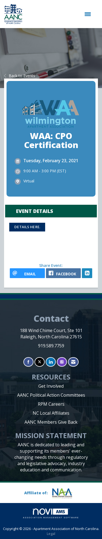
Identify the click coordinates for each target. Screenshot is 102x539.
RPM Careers (51, 404)
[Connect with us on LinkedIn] (51, 362)
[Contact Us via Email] (73, 362)
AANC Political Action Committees (51, 395)
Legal (51, 533)
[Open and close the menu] (59, 14)
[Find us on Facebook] (28, 362)
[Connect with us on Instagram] (62, 362)
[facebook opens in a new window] (63, 273)
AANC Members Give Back (51, 422)
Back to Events (19, 75)
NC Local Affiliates (51, 413)
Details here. (27, 227)
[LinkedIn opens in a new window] (87, 273)
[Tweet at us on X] (40, 362)
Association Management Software (51, 513)
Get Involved (51, 386)
